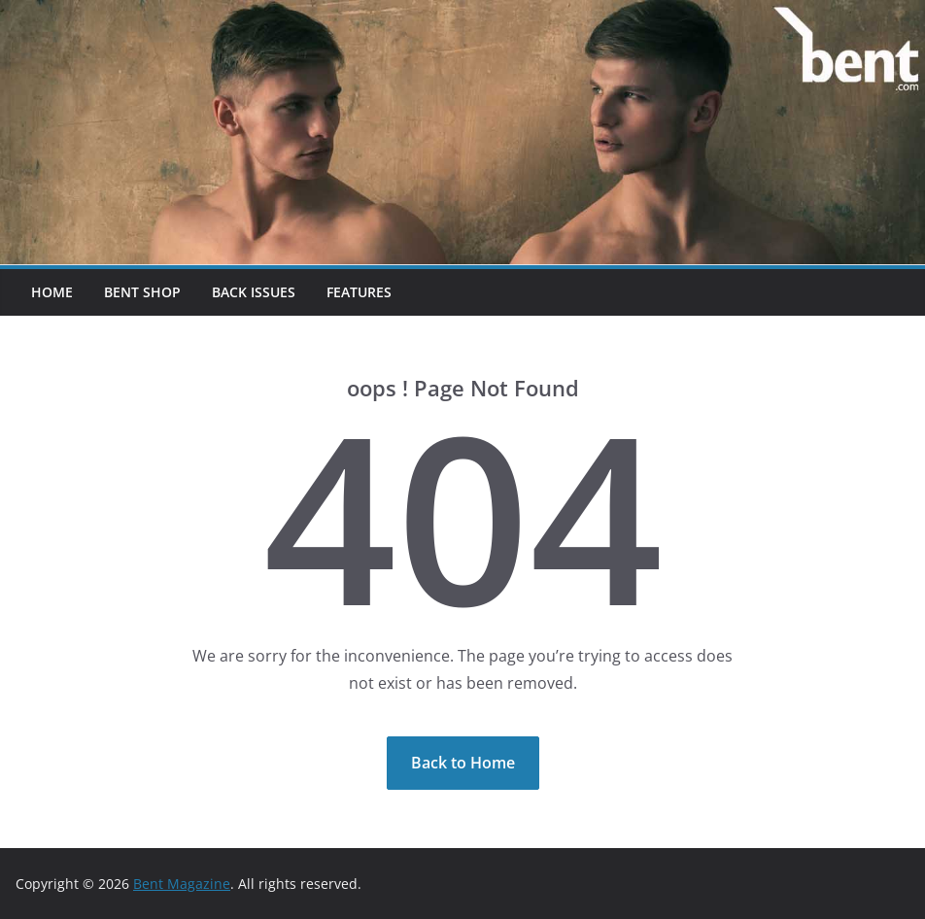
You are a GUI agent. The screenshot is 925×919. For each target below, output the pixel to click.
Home (52, 292)
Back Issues (253, 292)
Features (359, 292)
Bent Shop (142, 292)
